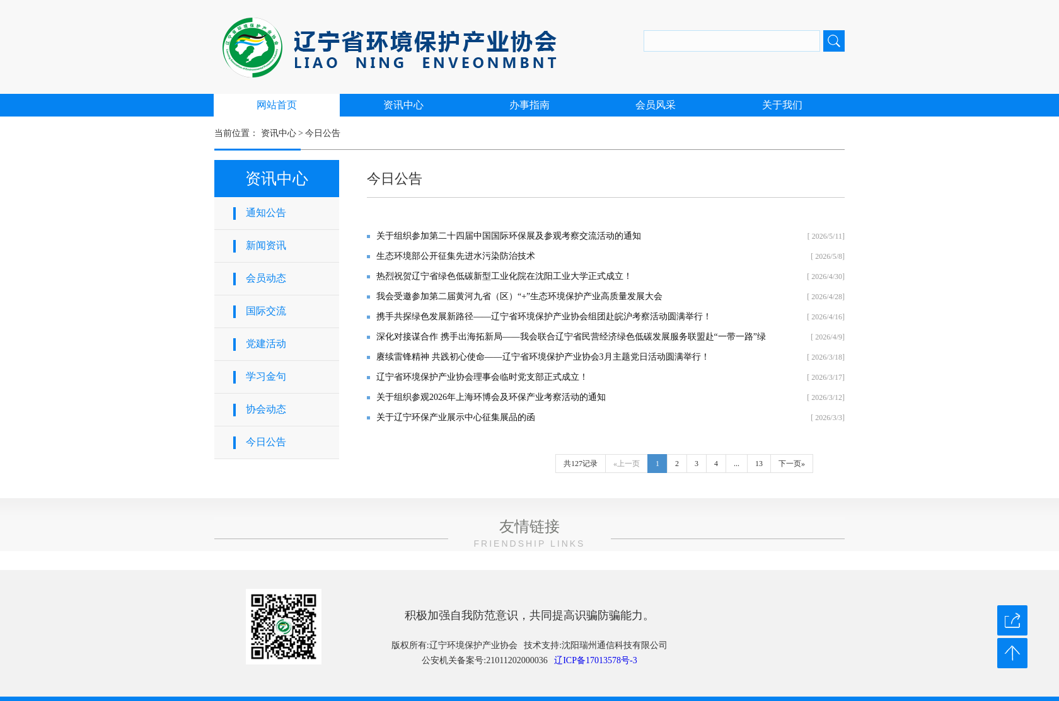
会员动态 (266, 278)
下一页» (791, 463)
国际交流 (266, 310)
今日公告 (322, 133)
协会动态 (266, 409)
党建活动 (266, 343)
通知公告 (266, 212)
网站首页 (277, 105)
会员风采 (655, 105)
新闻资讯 (266, 245)
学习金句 (266, 376)
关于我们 (782, 105)
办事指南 (529, 105)
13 (759, 463)
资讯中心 (403, 105)
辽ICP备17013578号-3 (595, 660)
